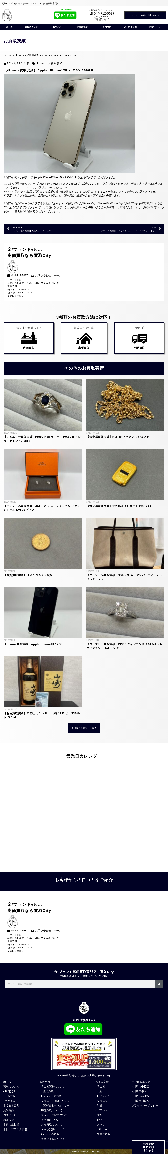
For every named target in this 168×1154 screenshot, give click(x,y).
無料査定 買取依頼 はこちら (148, 1149)
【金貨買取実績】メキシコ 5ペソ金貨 (28, 575)
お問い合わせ (155, 27)
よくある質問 (130, 27)
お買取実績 (84, 27)
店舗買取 (28, 347)
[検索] (159, 984)
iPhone (41, 63)
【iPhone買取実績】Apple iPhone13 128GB (34, 644)
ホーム (9, 27)
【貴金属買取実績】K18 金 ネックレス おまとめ (117, 436)
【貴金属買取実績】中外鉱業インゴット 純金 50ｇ (119, 506)
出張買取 (84, 347)
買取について (33, 27)
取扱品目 (59, 27)
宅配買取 (139, 347)
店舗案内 (107, 27)
